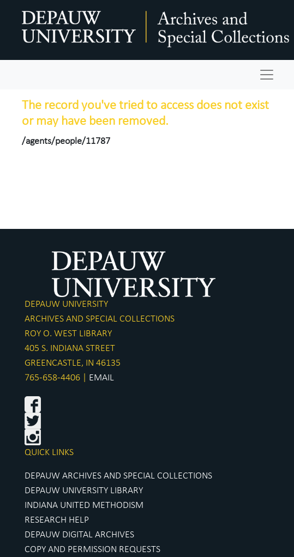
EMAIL (101, 378)
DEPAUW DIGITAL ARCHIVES (79, 535)
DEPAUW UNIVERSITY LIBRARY (84, 491)
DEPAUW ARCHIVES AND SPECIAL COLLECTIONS (118, 476)
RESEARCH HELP (57, 520)
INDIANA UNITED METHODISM (84, 505)
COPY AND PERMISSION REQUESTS (92, 549)
